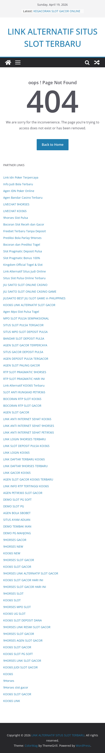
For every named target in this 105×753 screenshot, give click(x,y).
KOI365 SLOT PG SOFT (18, 654)
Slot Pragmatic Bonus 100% (21, 258)
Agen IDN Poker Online (18, 191)
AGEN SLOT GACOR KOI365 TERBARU (28, 479)
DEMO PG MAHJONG (17, 533)
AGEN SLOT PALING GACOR (21, 365)
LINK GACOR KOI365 (17, 473)
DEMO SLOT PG (13, 506)
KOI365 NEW (11, 553)
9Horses (8, 681)
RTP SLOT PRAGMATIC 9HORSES (24, 372)
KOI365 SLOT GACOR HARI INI (23, 580)
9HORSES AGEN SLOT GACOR (23, 640)
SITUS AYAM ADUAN (16, 520)
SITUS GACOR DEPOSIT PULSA (23, 352)
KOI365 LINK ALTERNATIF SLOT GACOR (29, 305)
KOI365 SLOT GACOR (17, 567)
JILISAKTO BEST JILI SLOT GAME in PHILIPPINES (34, 298)
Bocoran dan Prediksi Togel (21, 244)
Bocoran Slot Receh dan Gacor (23, 224)
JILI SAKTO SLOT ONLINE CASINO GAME (29, 291)
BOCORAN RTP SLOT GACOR (22, 406)
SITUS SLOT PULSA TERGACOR (23, 325)
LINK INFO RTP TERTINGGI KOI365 (26, 486)
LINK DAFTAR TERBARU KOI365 (24, 459)
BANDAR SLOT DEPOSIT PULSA (23, 338)
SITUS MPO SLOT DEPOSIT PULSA (25, 332)
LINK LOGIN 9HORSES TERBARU (24, 439)
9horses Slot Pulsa (15, 218)
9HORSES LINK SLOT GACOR (22, 661)
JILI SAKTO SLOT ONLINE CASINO (25, 285)
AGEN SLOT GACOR (16, 412)
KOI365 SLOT (12, 600)
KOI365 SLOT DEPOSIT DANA (22, 620)
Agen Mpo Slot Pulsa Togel (21, 312)
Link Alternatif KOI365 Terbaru (24, 385)
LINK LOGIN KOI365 (16, 452)
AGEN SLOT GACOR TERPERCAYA (25, 345)
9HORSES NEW (13, 546)
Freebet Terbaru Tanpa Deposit (24, 231)
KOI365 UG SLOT (14, 614)
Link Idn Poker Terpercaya (20, 177)
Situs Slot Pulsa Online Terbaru (24, 278)
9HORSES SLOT (13, 593)
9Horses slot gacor (15, 687)
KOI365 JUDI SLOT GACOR (20, 667)
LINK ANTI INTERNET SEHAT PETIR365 (28, 432)
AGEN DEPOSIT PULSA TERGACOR (25, 359)
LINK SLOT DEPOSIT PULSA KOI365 (26, 446)
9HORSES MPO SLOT (17, 607)
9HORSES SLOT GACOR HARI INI (24, 587)
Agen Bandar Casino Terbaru (23, 197)
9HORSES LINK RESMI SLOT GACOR (26, 627)
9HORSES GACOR (14, 540)
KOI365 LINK (11, 701)
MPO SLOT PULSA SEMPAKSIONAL (26, 318)
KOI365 (8, 674)
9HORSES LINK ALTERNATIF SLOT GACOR (30, 573)
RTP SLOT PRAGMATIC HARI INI (24, 379)
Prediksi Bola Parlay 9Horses (22, 238)
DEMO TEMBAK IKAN (17, 526)
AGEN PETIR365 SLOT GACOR (22, 493)
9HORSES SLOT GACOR (18, 560)
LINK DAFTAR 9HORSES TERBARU (25, 466)
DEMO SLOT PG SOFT (17, 499)
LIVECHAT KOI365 (15, 211)
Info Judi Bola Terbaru (18, 184)
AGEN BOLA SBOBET (17, 513)
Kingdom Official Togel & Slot (23, 265)
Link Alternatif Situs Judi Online (24, 271)
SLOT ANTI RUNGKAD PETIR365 (24, 392)
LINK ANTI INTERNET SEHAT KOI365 (27, 419)
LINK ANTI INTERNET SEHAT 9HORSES (28, 426)
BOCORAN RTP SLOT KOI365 (22, 399)
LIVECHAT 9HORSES (16, 204)
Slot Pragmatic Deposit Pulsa (22, 251)
